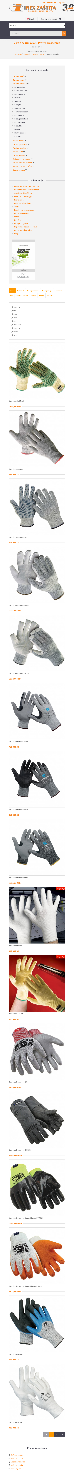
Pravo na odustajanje (22, 203)
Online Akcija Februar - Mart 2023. (27, 186)
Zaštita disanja (18, 141)
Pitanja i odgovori (21, 223)
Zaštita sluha (18, 151)
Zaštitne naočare (19, 148)
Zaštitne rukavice (38, 54)
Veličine (33, 295)
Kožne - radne (19, 87)
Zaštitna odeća (19, 76)
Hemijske (17, 105)
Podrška (17, 220)
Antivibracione (19, 108)
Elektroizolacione (20, 133)
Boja (11, 295)
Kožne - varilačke (20, 91)
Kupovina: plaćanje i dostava (25, 227)
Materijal (20, 291)
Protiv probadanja (21, 119)
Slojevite (17, 98)
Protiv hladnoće (20, 126)
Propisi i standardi (21, 213)
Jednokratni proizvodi (22, 159)
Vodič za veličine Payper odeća (26, 189)
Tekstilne (17, 101)
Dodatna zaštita (22, 295)
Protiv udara (19, 115)
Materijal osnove (33, 291)
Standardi (58, 291)
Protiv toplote (19, 122)
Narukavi (17, 136)
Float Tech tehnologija (23, 196)
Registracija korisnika (23, 230)
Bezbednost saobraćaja (22, 166)
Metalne (17, 129)
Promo (41, 295)
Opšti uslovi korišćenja (23, 193)
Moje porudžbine (49, 2)
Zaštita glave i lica (20, 144)
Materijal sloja (47, 291)
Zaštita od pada (19, 155)
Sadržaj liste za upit (52, 19)
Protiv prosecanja (22, 112)
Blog (16, 233)
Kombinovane (19, 94)
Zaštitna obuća (18, 80)
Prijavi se (61, 2)
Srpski (31, 19)
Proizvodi (26, 54)
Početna (18, 54)
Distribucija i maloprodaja (24, 210)
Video (16, 216)
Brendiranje (19, 200)
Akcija (16, 206)
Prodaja (50, 295)
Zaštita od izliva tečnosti (22, 162)
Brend (12, 291)
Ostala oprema (19, 170)
